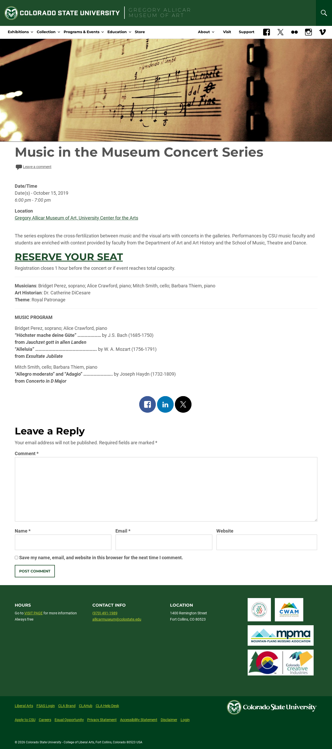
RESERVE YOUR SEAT (69, 256)
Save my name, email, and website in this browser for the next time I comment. (101, 557)
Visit (227, 32)
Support (246, 32)
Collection (46, 32)
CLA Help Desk (107, 706)
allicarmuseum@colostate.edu (116, 619)
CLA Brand (67, 706)
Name (23, 531)
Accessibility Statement (138, 720)
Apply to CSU (25, 720)
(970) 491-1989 (104, 613)
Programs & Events (81, 32)
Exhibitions (18, 32)
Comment (27, 453)
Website (224, 531)
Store (140, 32)
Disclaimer (169, 720)
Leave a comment (33, 167)
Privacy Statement (102, 720)
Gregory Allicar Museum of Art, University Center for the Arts (76, 218)
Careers (45, 720)
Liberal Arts (24, 706)
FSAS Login (45, 706)
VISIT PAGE (33, 613)
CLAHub (85, 706)
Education (117, 32)
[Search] (324, 13)
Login (185, 720)
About (204, 32)
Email (122, 531)
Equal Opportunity (69, 720)
